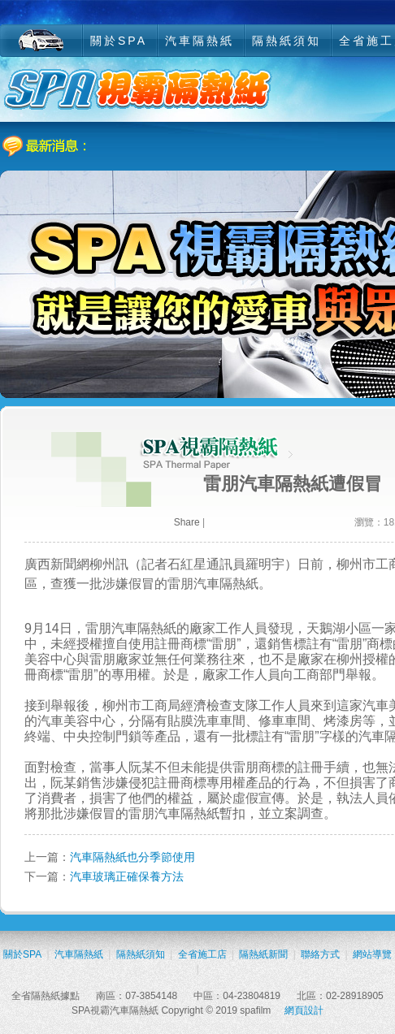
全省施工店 (202, 954)
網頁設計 (303, 1010)
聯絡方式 (320, 954)
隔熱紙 (238, 584)
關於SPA (118, 40)
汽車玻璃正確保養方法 (127, 876)
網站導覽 (372, 954)
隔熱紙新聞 (263, 954)
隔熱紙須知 (286, 40)
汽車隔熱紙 (199, 40)
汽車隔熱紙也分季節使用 (132, 856)
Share (187, 522)
